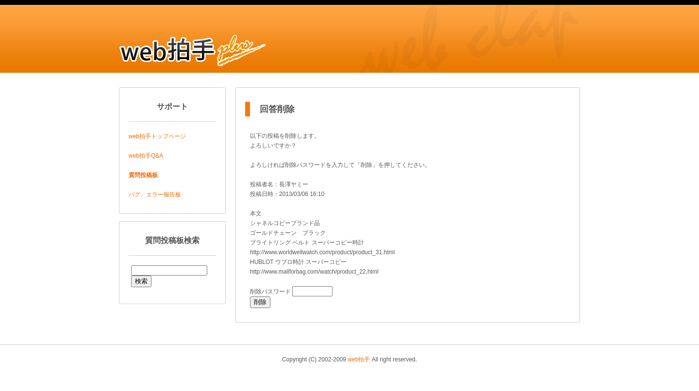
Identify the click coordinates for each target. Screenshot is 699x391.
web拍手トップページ (157, 136)
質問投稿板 (143, 175)
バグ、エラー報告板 (155, 194)
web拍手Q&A (146, 155)
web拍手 (359, 359)
